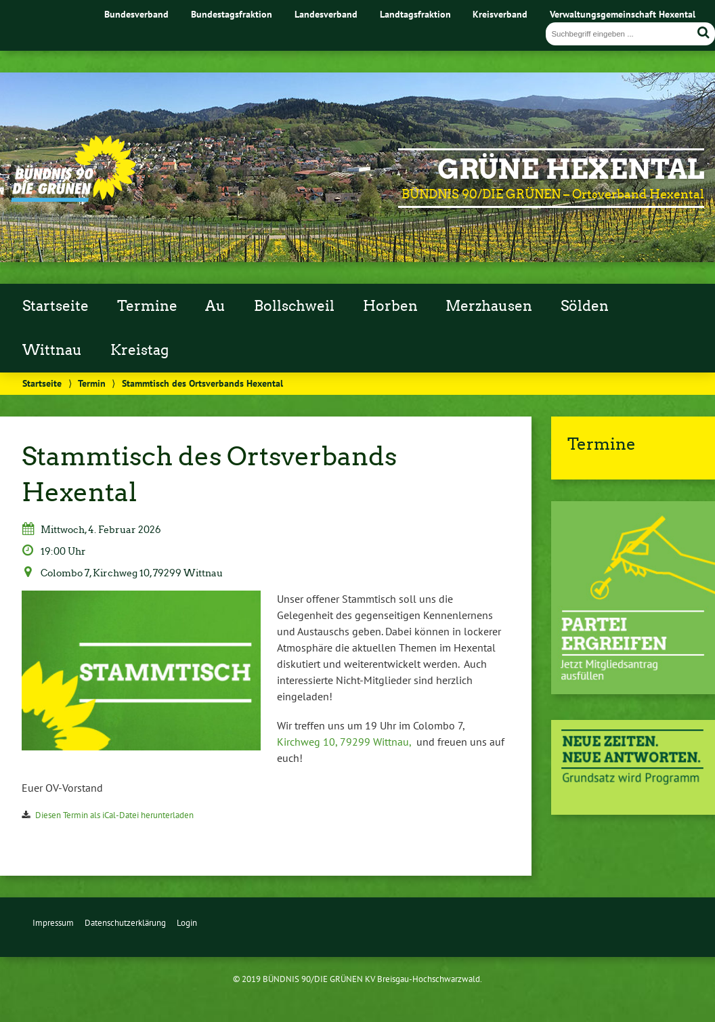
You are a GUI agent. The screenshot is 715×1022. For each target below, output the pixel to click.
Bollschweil (294, 306)
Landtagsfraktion (415, 13)
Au (215, 306)
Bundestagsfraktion (231, 13)
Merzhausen (489, 306)
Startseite (55, 306)
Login (187, 923)
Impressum (53, 923)
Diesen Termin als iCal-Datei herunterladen (114, 815)
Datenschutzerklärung (125, 923)
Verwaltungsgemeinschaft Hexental (622, 13)
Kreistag (139, 350)
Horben (390, 306)
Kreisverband (500, 13)
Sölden (585, 306)
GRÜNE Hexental (570, 169)
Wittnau (52, 350)
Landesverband (326, 13)
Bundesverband (136, 13)
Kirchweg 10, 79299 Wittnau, (344, 741)
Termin (92, 383)
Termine (147, 306)
